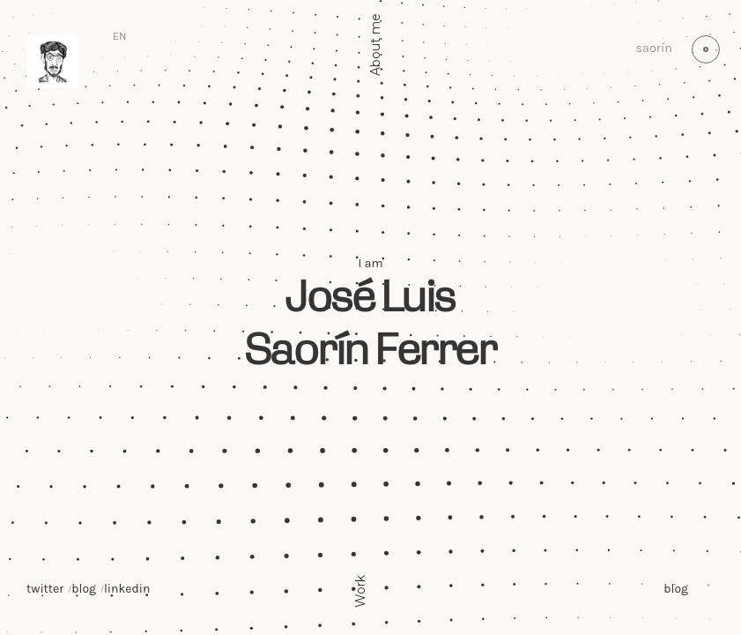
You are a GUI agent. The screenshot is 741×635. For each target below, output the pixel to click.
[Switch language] (120, 36)
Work (360, 590)
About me (375, 44)
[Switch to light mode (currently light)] (706, 49)
